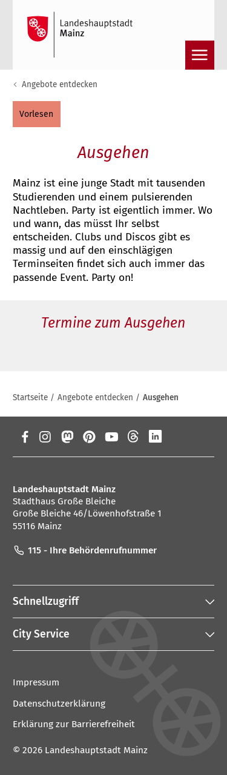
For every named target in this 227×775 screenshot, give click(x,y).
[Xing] (177, 436)
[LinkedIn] (155, 436)
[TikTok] (200, 436)
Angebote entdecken (59, 84)
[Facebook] (25, 436)
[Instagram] (44, 436)
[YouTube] (111, 436)
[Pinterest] (89, 436)
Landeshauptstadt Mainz (96, 750)
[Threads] (133, 436)
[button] (37, 114)
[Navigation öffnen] (199, 55)
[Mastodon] (67, 436)
